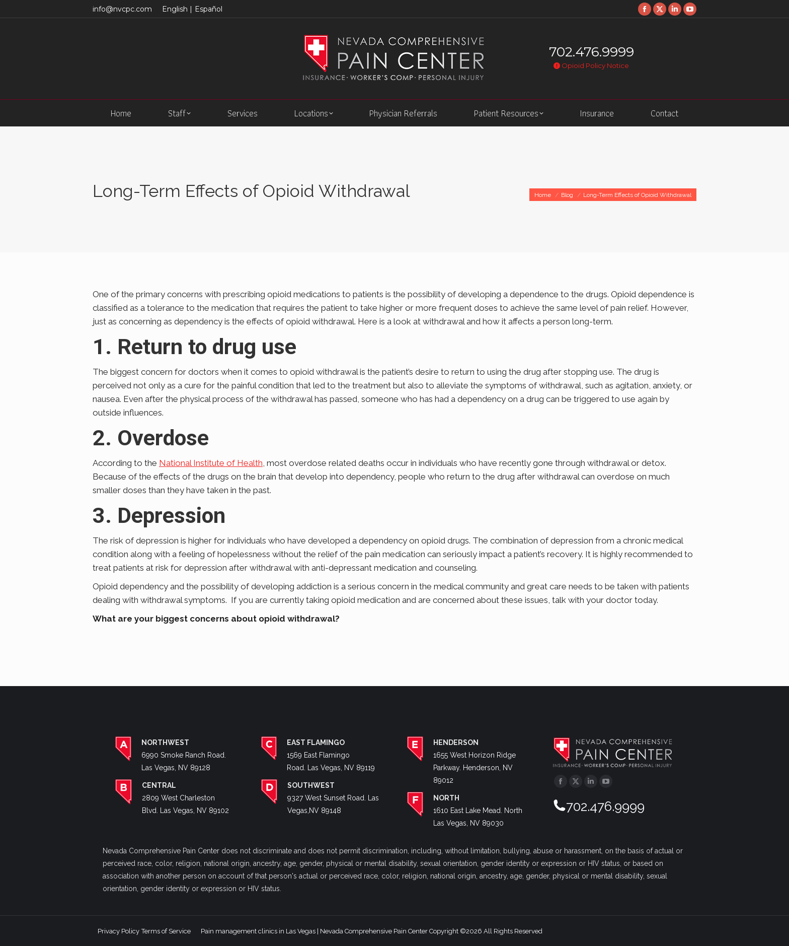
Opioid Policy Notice (591, 65)
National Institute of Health (211, 463)
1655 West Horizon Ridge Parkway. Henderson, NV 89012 (474, 767)
